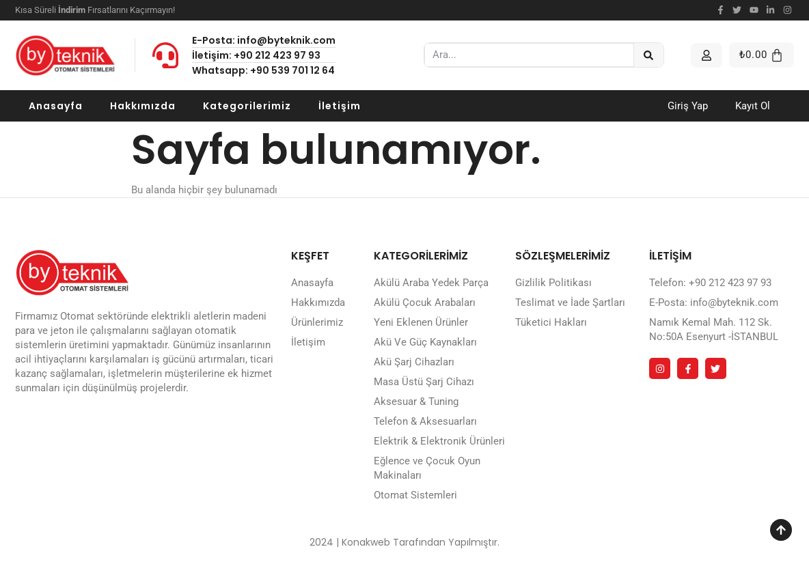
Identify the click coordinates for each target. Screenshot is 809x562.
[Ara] (648, 55)
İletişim (339, 106)
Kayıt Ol (752, 106)
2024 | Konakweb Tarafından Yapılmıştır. (404, 542)
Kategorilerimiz (247, 106)
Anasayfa (56, 106)
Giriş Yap (688, 106)
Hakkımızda (143, 106)
